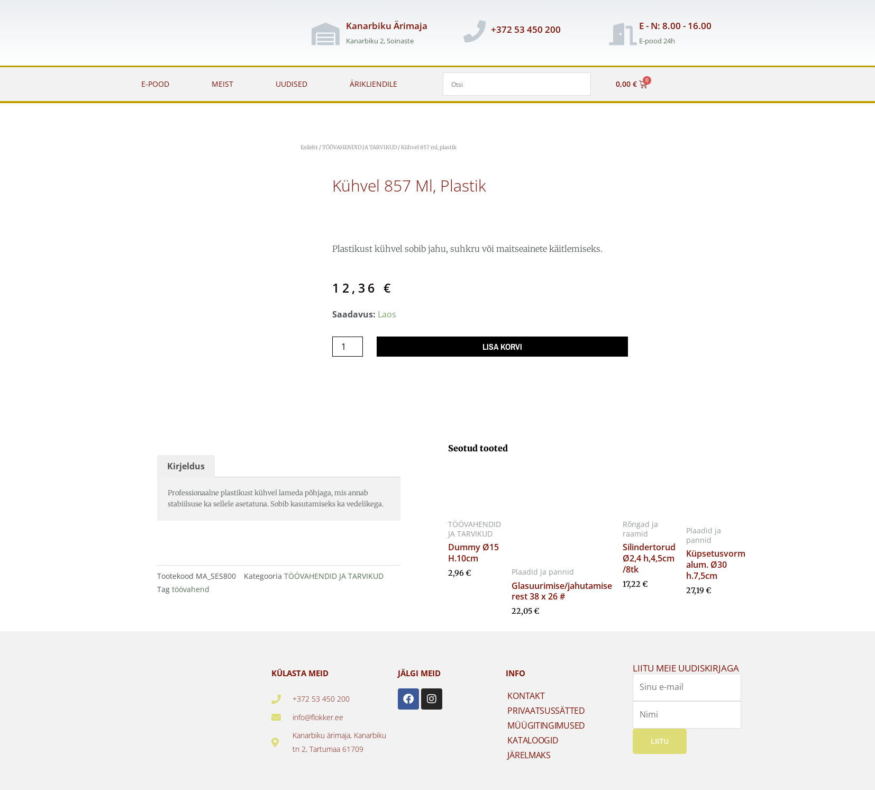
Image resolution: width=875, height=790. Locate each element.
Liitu (660, 741)
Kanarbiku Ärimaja (386, 26)
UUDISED (291, 84)
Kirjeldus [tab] (186, 466)
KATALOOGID (532, 740)
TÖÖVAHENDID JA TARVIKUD (359, 147)
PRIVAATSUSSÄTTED (546, 710)
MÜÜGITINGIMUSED (546, 725)
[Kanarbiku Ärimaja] (326, 34)
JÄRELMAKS (528, 755)
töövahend (190, 589)
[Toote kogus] (347, 347)
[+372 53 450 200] (474, 31)
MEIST (222, 84)
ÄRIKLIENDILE (373, 84)
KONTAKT (525, 696)
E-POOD (155, 84)
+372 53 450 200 (526, 29)
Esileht (309, 147)
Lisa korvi (502, 346)
